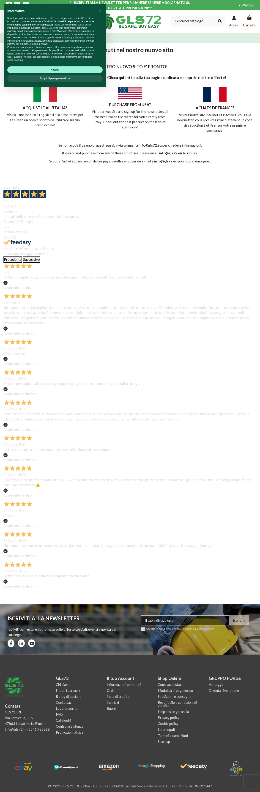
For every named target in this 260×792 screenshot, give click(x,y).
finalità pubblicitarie (73, 739)
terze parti (58, 729)
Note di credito (118, 696)
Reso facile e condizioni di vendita (177, 704)
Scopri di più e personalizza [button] (55, 780)
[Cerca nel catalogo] (220, 21)
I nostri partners (68, 690)
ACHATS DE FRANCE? (215, 107)
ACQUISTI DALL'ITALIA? (45, 107)
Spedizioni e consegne (174, 696)
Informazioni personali (124, 684)
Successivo (31, 259)
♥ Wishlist (246, 5)
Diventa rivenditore (224, 690)
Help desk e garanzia (173, 712)
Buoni (111, 708)
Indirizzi (113, 702)
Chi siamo (63, 684)
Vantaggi (216, 684)
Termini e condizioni (173, 735)
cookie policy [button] (84, 726)
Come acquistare (170, 684)
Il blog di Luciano (69, 696)
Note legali (166, 729)
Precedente (13, 259)
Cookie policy (168, 723)
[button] (100, 712)
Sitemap (164, 741)
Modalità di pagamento (175, 690)
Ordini (111, 690)
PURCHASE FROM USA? (130, 104)
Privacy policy (168, 717)
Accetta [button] (55, 771)
